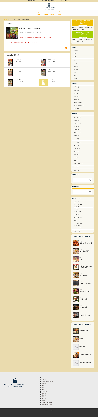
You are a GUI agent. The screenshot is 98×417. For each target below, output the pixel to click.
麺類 (75, 170)
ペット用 (76, 148)
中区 (75, 87)
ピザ (75, 145)
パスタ (75, 135)
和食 (75, 53)
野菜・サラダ (77, 163)
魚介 (75, 167)
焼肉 (75, 72)
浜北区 (75, 99)
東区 (75, 96)
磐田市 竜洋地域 (78, 105)
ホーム (38, 14)
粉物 (75, 154)
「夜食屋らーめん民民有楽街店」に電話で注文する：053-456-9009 (35, 37)
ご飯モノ (76, 123)
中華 (75, 56)
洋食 (75, 60)
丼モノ (75, 220)
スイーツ (76, 75)
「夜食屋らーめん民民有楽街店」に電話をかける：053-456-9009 (22, 42)
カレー (75, 214)
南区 (75, 93)
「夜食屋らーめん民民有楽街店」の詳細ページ (30, 32)
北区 (75, 90)
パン (75, 138)
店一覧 (59, 14)
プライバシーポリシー (47, 402)
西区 (75, 108)
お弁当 (75, 120)
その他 (75, 78)
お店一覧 (11, 19)
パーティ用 (76, 142)
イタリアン (76, 63)
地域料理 (76, 69)
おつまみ (76, 117)
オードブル (76, 129)
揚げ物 (75, 231)
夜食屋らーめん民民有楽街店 (29, 28)
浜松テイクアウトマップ (49, 14)
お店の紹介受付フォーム (47, 404)
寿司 (75, 151)
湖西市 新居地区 (78, 102)
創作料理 (76, 50)
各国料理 (76, 66)
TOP (6, 19)
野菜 (75, 160)
